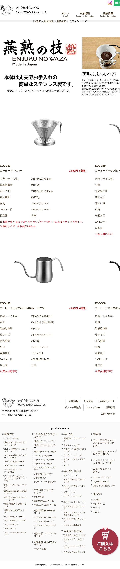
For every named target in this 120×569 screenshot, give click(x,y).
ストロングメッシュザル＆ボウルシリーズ (74, 513)
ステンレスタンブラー (44, 459)
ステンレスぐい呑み (43, 463)
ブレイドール (99, 504)
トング (66, 465)
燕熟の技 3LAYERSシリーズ (45, 511)
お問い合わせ (108, 413)
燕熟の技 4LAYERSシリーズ (45, 543)
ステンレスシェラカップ (74, 552)
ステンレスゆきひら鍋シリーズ (74, 480)
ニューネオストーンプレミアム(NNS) (104, 452)
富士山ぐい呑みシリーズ (74, 535)
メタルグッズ (10, 528)
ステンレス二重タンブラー (104, 487)
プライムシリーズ (71, 445)
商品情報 (108, 14)
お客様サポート (106, 401)
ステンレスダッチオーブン (45, 526)
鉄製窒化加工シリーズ (44, 501)
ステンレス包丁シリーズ (45, 517)
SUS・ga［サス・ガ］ (75, 502)
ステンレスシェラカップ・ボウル (14, 470)
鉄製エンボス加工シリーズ (15, 511)
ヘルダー (97, 512)
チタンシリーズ (70, 475)
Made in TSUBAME (73, 531)
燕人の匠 (68, 434)
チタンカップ (40, 478)
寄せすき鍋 (39, 497)
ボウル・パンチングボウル (74, 460)
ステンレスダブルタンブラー (45, 468)
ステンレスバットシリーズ (74, 507)
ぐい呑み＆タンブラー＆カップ (45, 435)
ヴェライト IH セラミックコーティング (104, 461)
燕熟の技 (9, 434)
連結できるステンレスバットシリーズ (15, 443)
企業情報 (85, 14)
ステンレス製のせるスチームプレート (15, 456)
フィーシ (97, 508)
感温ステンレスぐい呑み (45, 451)
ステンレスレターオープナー (15, 533)
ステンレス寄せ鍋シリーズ (74, 520)
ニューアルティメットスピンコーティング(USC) (104, 443)
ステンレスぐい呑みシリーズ (74, 540)
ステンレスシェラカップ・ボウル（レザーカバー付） (15, 478)
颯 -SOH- (97, 494)
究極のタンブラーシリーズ (74, 439)
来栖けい (97, 434)
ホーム (65, 14)
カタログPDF (93, 407)
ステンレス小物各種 (72, 525)
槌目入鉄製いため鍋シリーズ (15, 505)
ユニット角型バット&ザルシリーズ (16, 450)
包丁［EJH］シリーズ (14, 516)
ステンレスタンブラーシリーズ (74, 547)
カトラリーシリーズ (72, 455)
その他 (96, 500)
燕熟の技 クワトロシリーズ (45, 534)
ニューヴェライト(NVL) (102, 470)
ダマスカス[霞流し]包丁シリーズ (75, 450)
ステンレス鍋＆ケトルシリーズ (74, 487)
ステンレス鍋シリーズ (14, 461)
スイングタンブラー (43, 455)
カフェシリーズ (11, 438)
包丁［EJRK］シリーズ (14, 520)
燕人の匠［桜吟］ (72, 471)
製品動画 (110, 407)
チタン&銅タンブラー (43, 474)
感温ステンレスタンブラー (45, 446)
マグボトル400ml (101, 482)
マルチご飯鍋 (40, 549)
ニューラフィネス (102, 477)
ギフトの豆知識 (72, 407)
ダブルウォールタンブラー (45, 483)
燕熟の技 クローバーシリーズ (45, 491)
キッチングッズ (11, 524)
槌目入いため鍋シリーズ (45, 505)
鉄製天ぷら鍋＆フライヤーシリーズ (15, 498)
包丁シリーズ (69, 492)
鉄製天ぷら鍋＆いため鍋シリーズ (15, 492)
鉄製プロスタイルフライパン (15, 486)
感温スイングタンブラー (45, 441)
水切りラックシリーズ (14, 465)
